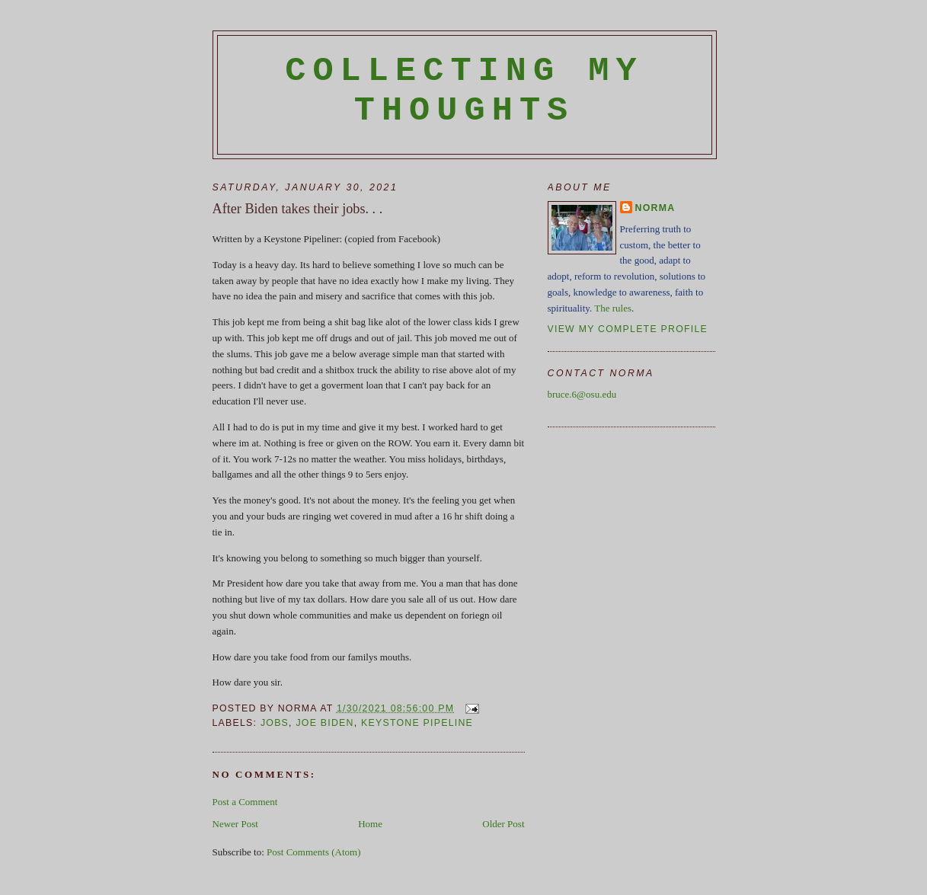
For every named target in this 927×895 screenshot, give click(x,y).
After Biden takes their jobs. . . (298, 208)
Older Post (503, 823)
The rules (612, 308)
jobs (275, 723)
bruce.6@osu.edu (582, 394)
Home (370, 823)
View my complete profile (628, 329)
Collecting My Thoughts (464, 90)
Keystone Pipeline (417, 723)
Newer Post (235, 823)
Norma (655, 208)
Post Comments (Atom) (314, 852)
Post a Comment (245, 801)
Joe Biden (324, 723)
